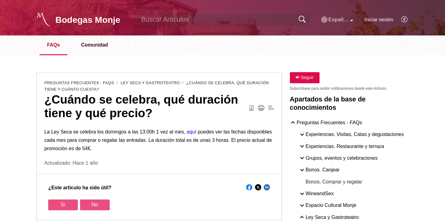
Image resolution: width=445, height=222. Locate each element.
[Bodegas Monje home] (43, 19)
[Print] (261, 108)
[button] (337, 19)
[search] (223, 20)
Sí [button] (63, 205)
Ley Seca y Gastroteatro (150, 83)
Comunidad (95, 44)
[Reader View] (271, 108)
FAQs (53, 44)
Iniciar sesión (378, 19)
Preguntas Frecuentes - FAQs (79, 83)
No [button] (94, 205)
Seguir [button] (304, 77)
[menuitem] (401, 20)
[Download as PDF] (251, 108)
